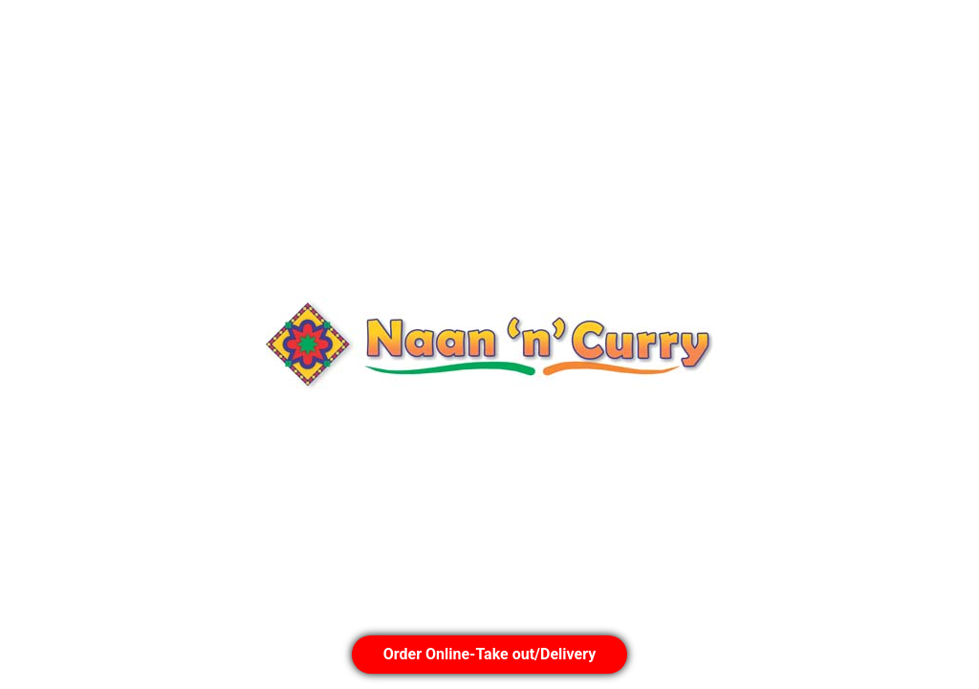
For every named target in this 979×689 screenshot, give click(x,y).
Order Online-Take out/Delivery (489, 654)
